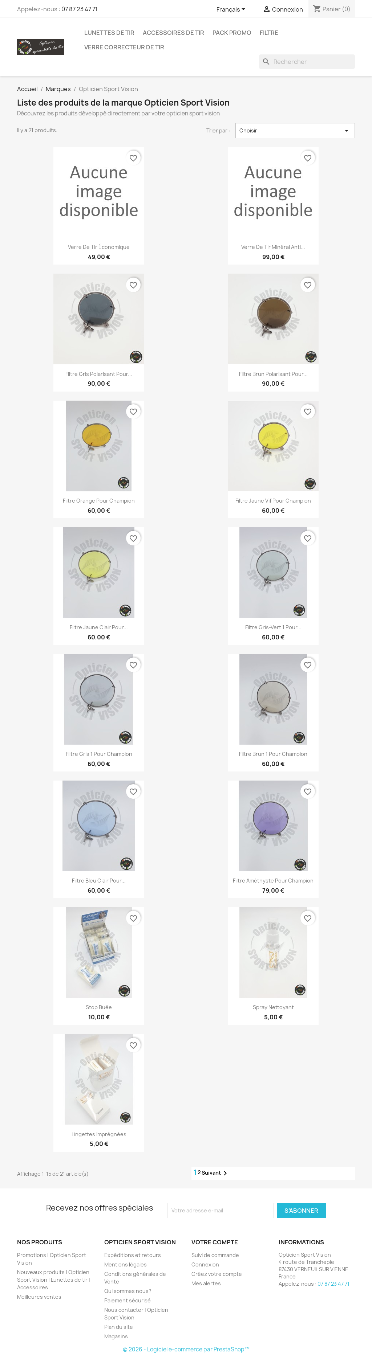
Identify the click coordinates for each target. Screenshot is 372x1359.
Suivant (216, 1173)
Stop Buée (99, 1007)
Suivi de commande (215, 1255)
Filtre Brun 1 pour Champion (273, 753)
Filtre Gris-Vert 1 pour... (273, 627)
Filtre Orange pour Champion (99, 500)
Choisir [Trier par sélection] (295, 130)
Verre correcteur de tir (124, 47)
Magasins (116, 1336)
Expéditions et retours (132, 1255)
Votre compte (214, 1242)
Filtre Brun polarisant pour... (273, 374)
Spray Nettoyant (273, 1007)
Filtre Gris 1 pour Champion (99, 753)
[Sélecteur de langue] (232, 9)
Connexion (205, 1264)
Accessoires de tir (173, 33)
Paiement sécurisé (127, 1300)
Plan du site (118, 1326)
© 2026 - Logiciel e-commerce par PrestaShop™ (186, 1349)
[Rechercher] (307, 61)
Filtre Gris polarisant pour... (98, 374)
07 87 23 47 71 (79, 9)
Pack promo (232, 33)
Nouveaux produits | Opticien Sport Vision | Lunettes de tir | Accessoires (53, 1280)
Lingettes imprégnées (99, 1134)
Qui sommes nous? (127, 1291)
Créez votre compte (216, 1273)
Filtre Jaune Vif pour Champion (273, 500)
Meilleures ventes (39, 1296)
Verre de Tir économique (99, 246)
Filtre (269, 33)
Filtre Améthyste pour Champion (273, 880)
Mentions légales (125, 1264)
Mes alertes (206, 1283)
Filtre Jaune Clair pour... (99, 627)
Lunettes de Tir (109, 33)
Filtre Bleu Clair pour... (99, 880)
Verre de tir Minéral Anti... (273, 246)
